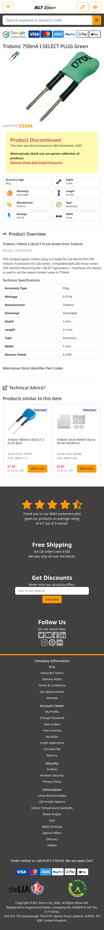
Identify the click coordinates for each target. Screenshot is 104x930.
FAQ (52, 820)
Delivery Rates (52, 679)
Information (52, 789)
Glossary (52, 839)
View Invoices (52, 730)
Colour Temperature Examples (52, 808)
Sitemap (52, 698)
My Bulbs (52, 737)
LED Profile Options (52, 802)
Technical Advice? (24, 388)
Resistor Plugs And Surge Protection (36, 162)
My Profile (52, 712)
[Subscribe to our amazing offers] (52, 590)
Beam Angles (52, 814)
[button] (97, 440)
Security (52, 763)
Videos (52, 845)
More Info (37, 468)
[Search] (96, 20)
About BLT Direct (52, 673)
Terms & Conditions (52, 685)
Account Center (52, 706)
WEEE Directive (52, 827)
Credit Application (52, 743)
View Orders (52, 724)
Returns (52, 755)
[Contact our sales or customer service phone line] (82, 6)
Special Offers (52, 833)
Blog (52, 667)
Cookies (52, 769)
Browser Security (52, 775)
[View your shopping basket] (95, 6)
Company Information (52, 661)
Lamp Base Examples (52, 795)
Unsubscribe (52, 749)
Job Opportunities (52, 692)
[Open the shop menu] (8, 6)
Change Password (52, 718)
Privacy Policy (52, 781)
